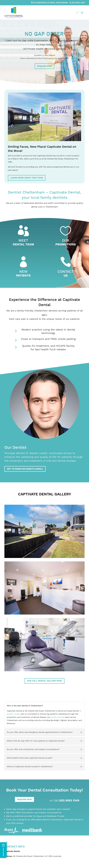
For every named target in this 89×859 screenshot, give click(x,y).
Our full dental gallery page (44, 681)
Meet (23, 240)
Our (65, 240)
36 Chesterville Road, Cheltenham (50, 3)
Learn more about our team (26, 177)
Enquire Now (44, 66)
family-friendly (57, 717)
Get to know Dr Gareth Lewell (25, 469)
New (23, 271)
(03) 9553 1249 (78, 3)
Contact (65, 271)
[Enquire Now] (3, 850)
